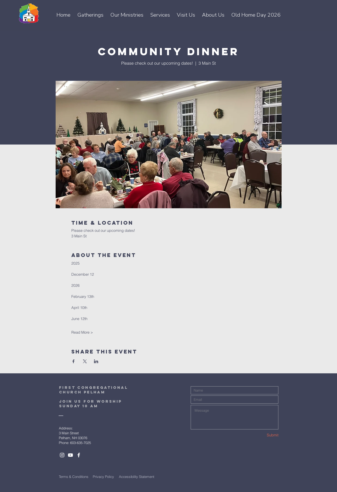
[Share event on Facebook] (73, 361)
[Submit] (262, 435)
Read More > (82, 332)
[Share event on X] (85, 361)
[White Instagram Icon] (62, 455)
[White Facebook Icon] (79, 455)
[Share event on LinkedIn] (96, 361)
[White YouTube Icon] (70, 455)
